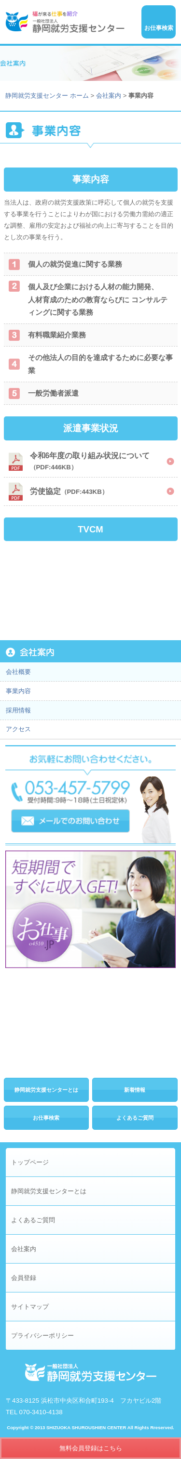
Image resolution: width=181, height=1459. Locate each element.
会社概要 (18, 671)
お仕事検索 (46, 1118)
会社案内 (108, 95)
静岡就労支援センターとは (46, 1090)
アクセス (18, 729)
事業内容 (18, 691)
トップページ (30, 1162)
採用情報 (18, 710)
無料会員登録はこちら (90, 1448)
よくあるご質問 (134, 1118)
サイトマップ (30, 1306)
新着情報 (134, 1090)
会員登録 (23, 1277)
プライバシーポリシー (42, 1335)
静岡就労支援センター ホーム (47, 95)
